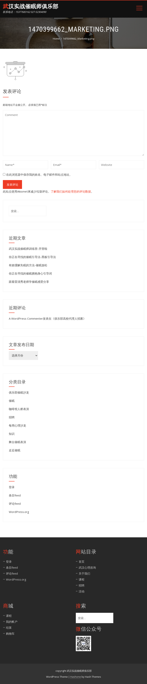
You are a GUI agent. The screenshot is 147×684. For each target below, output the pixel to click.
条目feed (15, 495)
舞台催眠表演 (17, 442)
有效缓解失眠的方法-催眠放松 (28, 265)
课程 (81, 579)
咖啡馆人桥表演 (19, 409)
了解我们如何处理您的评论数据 (71, 191)
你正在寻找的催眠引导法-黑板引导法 (32, 257)
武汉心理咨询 (87, 567)
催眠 (12, 401)
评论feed (15, 503)
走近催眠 (14, 450)
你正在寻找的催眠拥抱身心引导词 (30, 273)
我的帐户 (11, 622)
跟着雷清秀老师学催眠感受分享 (29, 282)
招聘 (12, 417)
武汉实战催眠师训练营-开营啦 (28, 249)
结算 (9, 627)
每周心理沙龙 (17, 425)
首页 (81, 561)
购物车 (10, 633)
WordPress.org (19, 512)
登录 (12, 487)
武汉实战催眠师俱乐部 (30, 6)
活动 (81, 591)
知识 (12, 434)
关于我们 (84, 573)
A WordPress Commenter (26, 318)
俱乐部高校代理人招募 (68, 318)
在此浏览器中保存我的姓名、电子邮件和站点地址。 (39, 174)
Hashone (75, 676)
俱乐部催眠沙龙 (19, 392)
